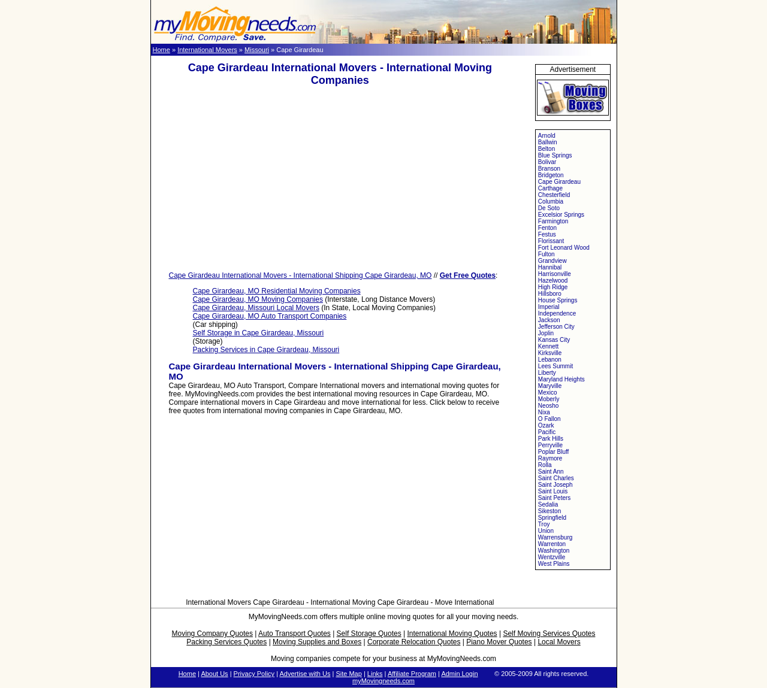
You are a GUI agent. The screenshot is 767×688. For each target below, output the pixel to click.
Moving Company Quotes (212, 633)
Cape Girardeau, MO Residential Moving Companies (277, 291)
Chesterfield (554, 195)
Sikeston (549, 511)
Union (546, 531)
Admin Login (459, 673)
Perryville (550, 445)
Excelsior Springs (561, 214)
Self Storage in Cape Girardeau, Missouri (258, 333)
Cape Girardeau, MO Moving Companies (258, 299)
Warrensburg (555, 537)
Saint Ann (551, 471)
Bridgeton (551, 175)
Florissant (551, 241)
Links (375, 673)
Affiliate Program (412, 673)
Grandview (552, 260)
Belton (546, 149)
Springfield (552, 517)
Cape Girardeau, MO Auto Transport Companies (270, 316)
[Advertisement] (339, 179)
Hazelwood (552, 280)
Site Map (348, 673)
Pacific (546, 432)
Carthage (550, 188)
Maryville (549, 386)
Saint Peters (554, 498)
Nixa (544, 412)
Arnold (546, 135)
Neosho (548, 405)
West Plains (554, 563)
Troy (544, 524)
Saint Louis (552, 491)
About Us (214, 673)
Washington (553, 550)
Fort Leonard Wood (564, 247)
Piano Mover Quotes (499, 642)
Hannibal (549, 267)
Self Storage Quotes (369, 633)
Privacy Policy (254, 673)
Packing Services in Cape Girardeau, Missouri (266, 349)
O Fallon (549, 419)
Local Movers (558, 642)
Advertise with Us (304, 673)
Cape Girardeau (559, 181)
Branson (549, 168)
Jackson (549, 320)
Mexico (547, 392)
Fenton (547, 228)
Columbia (550, 201)
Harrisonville (554, 274)
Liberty (547, 372)
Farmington (553, 221)
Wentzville (551, 557)
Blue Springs (555, 155)
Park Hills (550, 438)
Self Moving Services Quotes (549, 633)
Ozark (546, 425)
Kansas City (554, 340)
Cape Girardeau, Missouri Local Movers (256, 308)
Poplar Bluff (553, 451)
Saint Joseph (555, 484)
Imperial (549, 307)
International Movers (207, 49)
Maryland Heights (561, 379)
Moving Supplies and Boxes (317, 642)
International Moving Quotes (452, 633)
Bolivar (547, 162)
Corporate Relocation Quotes (413, 642)
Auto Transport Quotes (294, 633)
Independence (557, 313)
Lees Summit (555, 366)
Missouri (256, 49)
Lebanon (549, 359)
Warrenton (552, 544)
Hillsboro (549, 293)
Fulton (546, 254)
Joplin (546, 333)
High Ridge (552, 287)
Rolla (545, 465)
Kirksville (549, 353)
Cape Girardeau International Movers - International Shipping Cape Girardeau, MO (300, 275)
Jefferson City (556, 326)
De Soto (549, 208)
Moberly (549, 399)
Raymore (550, 458)
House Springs (558, 300)
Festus (547, 234)
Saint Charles (556, 478)
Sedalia (548, 504)
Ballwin (547, 142)
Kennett (548, 346)
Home (161, 49)
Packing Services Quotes (226, 642)
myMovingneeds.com (383, 680)
